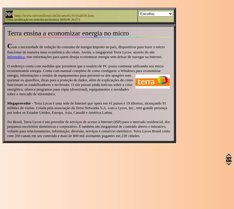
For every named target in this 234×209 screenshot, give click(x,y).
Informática (16, 57)
